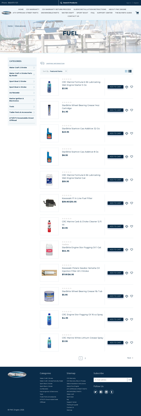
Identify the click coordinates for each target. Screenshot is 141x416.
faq (92, 13)
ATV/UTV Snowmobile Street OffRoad (21, 119)
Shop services (20, 26)
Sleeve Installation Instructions (90, 9)
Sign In (128, 3)
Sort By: (46, 71)
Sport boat (82, 13)
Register (136, 3)
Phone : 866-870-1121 (10, 3)
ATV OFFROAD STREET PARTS (25, 13)
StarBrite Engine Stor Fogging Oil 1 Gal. (81, 247)
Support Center (104, 13)
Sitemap (69, 410)
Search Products (70, 3)
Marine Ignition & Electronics (16, 100)
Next (130, 358)
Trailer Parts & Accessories (20, 112)
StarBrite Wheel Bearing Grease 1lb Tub (82, 291)
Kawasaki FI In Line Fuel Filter (77, 198)
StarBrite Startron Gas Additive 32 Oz (81, 128)
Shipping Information (52, 63)
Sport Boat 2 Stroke (17, 81)
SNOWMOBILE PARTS (50, 13)
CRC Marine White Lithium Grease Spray (82, 338)
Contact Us (73, 16)
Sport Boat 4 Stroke (17, 87)
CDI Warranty (32, 9)
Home (20, 9)
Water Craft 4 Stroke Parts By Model (20, 74)
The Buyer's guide (123, 13)
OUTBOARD (14, 93)
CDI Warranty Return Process (56, 9)
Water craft (68, 13)
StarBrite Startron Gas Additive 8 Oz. (80, 152)
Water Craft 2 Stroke (18, 68)
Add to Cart (115, 87)
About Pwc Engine (117, 9)
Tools (11, 107)
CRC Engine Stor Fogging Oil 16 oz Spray (82, 314)
